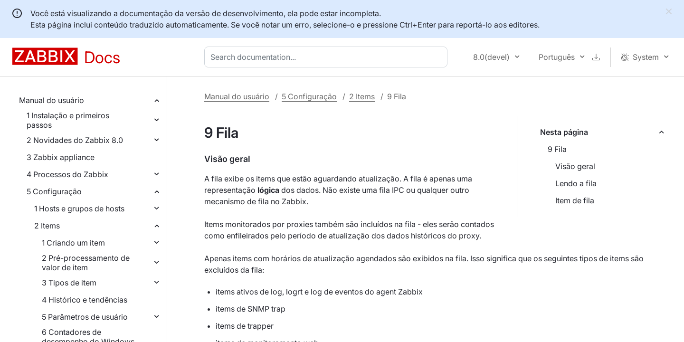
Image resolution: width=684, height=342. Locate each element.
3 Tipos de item (69, 282)
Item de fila (574, 200)
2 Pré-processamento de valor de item (86, 262)
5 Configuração (54, 191)
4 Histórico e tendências (84, 299)
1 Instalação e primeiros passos (68, 120)
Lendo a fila (576, 183)
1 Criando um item (73, 242)
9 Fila (557, 149)
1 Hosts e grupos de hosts (79, 208)
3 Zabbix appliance (61, 157)
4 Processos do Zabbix (67, 174)
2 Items (47, 225)
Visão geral (575, 166)
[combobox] (327, 57)
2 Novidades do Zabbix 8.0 (75, 140)
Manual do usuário (51, 100)
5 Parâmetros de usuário (85, 317)
